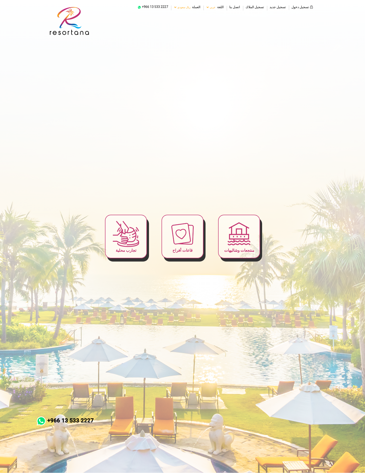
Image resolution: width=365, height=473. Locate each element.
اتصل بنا (234, 5)
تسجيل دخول (302, 5)
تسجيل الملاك (255, 5)
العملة (196, 5)
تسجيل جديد (278, 5)
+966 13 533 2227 (65, 420)
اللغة (220, 5)
